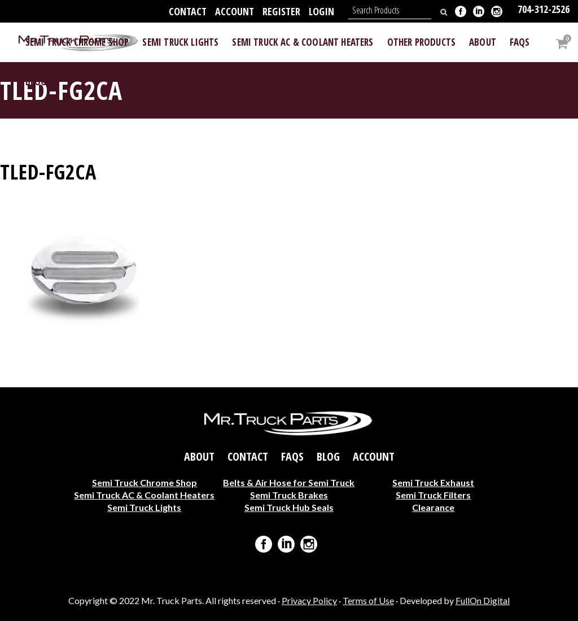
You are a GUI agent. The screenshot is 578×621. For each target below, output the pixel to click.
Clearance (433, 506)
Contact (188, 11)
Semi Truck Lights (144, 506)
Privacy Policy (309, 600)
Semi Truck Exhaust (433, 481)
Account (234, 11)
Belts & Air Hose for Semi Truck (288, 481)
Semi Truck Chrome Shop (144, 481)
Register (281, 11)
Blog (328, 456)
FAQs (292, 456)
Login (321, 11)
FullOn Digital (483, 600)
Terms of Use (368, 600)
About (199, 456)
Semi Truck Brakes (289, 494)
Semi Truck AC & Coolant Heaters (144, 494)
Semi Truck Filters (433, 494)
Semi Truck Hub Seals (289, 506)
